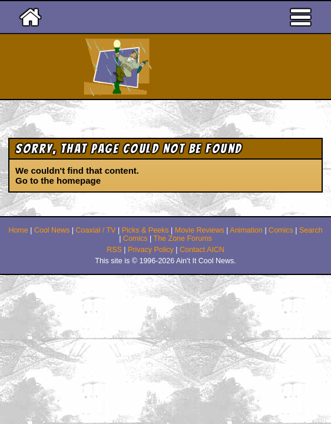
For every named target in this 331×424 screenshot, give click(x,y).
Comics (281, 230)
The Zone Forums (183, 238)
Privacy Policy (151, 250)
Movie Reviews (199, 230)
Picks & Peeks (145, 230)
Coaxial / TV (96, 230)
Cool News (51, 230)
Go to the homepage (58, 180)
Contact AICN (202, 250)
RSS (114, 250)
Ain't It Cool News (186, 66)
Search (311, 230)
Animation (246, 230)
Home (18, 230)
